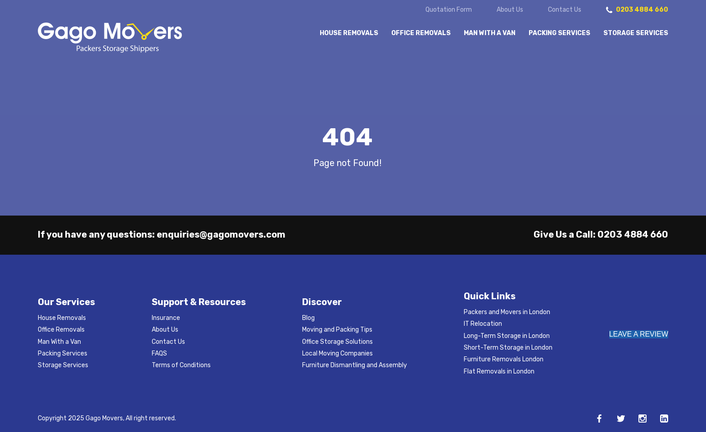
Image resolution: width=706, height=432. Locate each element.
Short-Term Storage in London (508, 347)
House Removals (349, 33)
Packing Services (559, 33)
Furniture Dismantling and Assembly (354, 365)
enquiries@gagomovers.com (221, 234)
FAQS (159, 353)
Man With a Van (490, 33)
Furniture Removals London (503, 359)
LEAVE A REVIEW (638, 334)
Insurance (166, 318)
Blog (308, 318)
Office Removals (421, 33)
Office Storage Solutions (337, 342)
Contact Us (564, 10)
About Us (510, 10)
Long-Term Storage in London (507, 336)
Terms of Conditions (181, 365)
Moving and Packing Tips (337, 329)
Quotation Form (448, 10)
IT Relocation (483, 324)
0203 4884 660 (632, 234)
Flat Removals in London (499, 371)
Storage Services (635, 33)
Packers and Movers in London (507, 312)
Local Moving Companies (337, 353)
